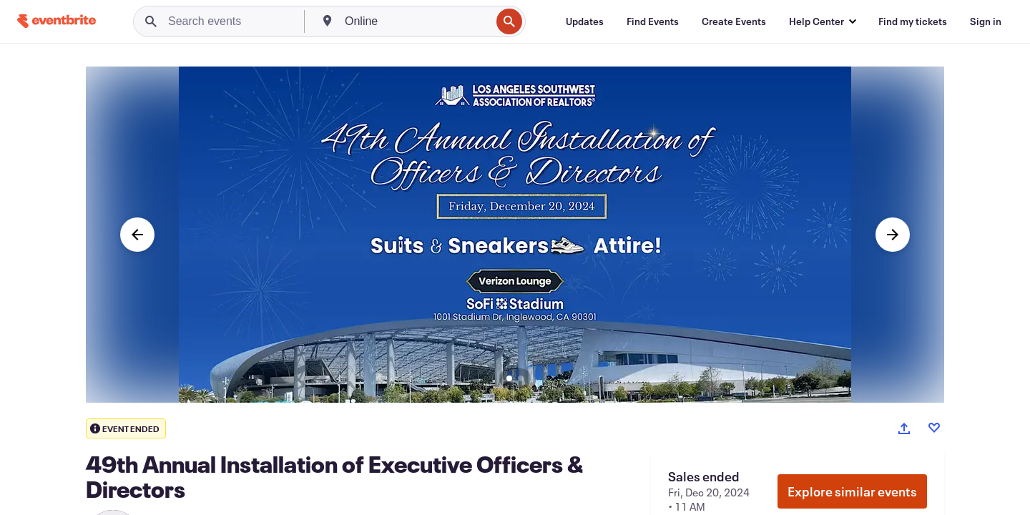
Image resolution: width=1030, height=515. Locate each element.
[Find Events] (652, 21)
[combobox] (416, 21)
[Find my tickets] (912, 21)
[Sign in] (985, 21)
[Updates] (584, 21)
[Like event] (934, 428)
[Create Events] (734, 21)
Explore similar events (852, 491)
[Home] (56, 21)
